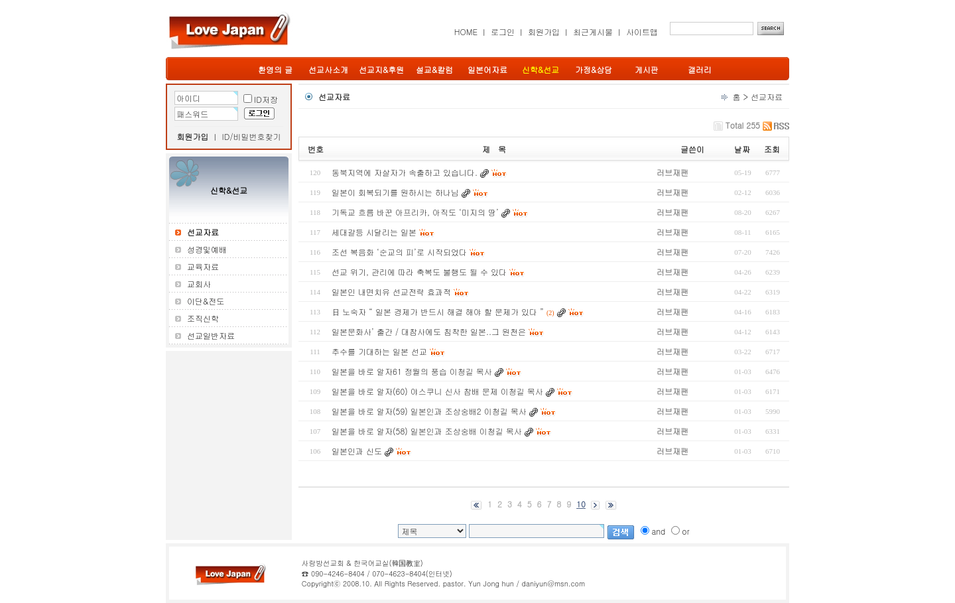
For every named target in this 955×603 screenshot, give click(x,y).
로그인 (503, 31)
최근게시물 (593, 31)
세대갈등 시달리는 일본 (374, 231)
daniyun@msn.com (553, 583)
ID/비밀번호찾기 (251, 136)
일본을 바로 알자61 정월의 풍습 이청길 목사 (412, 371)
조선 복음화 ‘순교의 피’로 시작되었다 (399, 251)
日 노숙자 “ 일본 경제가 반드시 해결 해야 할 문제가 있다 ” (438, 311)
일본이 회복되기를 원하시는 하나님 (395, 192)
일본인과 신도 (357, 450)
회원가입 (544, 31)
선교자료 (767, 96)
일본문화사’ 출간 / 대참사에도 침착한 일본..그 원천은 (429, 331)
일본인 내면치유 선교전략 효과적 (391, 291)
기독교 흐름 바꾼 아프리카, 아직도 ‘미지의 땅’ (415, 212)
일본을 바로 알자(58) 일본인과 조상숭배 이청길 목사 (427, 430)
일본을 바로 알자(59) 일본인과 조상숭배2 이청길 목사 (429, 411)
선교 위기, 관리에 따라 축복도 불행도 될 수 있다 (419, 271)
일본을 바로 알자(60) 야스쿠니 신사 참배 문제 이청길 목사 (437, 391)
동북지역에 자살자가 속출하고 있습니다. (405, 172)
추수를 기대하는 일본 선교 (379, 351)
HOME (466, 31)
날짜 (742, 149)
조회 (772, 149)
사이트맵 (642, 31)
